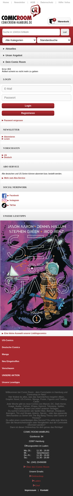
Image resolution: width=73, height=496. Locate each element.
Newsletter (19, 2)
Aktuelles (11, 48)
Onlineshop (36, 476)
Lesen (7, 139)
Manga (5, 354)
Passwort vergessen (13, 120)
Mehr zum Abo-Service (13, 178)
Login (28, 105)
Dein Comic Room (16, 62)
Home (6, 2)
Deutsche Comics (11, 347)
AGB (32, 2)
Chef (36, 485)
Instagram (10, 200)
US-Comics (7, 340)
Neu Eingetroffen (10, 361)
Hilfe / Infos (64, 2)
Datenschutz (46, 2)
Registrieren (28, 113)
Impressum (30, 490)
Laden (36, 481)
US (5, 155)
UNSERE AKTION (11, 375)
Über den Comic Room (36, 467)
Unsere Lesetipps (11, 382)
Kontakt (44, 490)
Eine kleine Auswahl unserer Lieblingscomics (24, 333)
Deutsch (8, 157)
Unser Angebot (14, 55)
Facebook (10, 195)
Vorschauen (8, 368)
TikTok (9, 205)
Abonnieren (9, 137)
